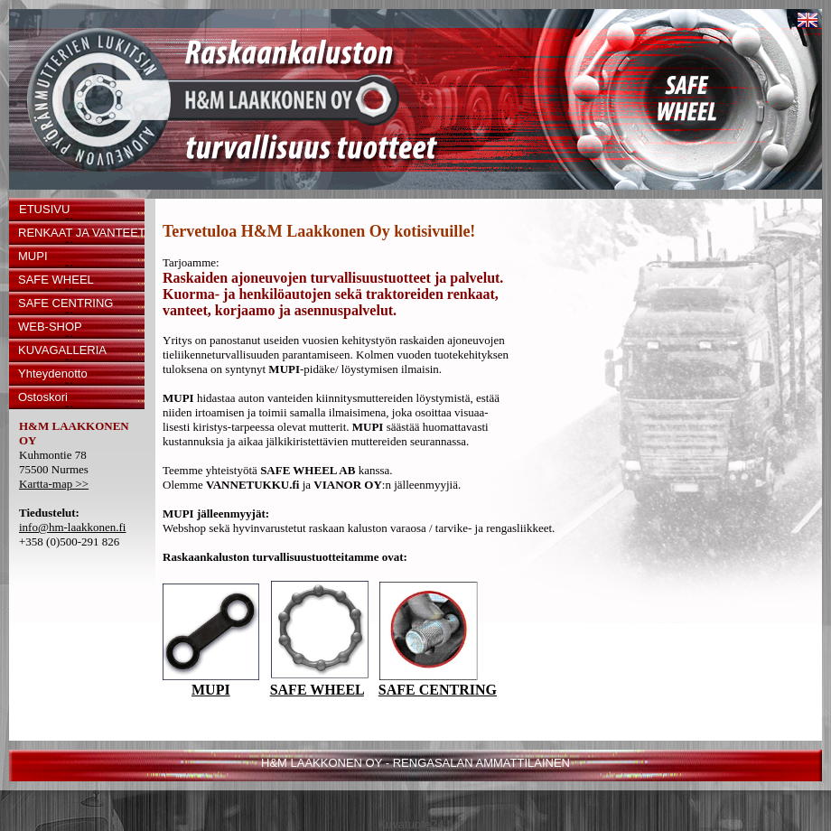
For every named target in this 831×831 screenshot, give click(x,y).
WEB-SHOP (50, 326)
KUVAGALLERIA (62, 350)
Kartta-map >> (54, 483)
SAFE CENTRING (65, 303)
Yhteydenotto (53, 373)
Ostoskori (43, 397)
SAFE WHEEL (56, 279)
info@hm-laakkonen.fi (72, 527)
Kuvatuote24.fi (415, 824)
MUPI (33, 256)
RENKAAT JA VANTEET (81, 232)
